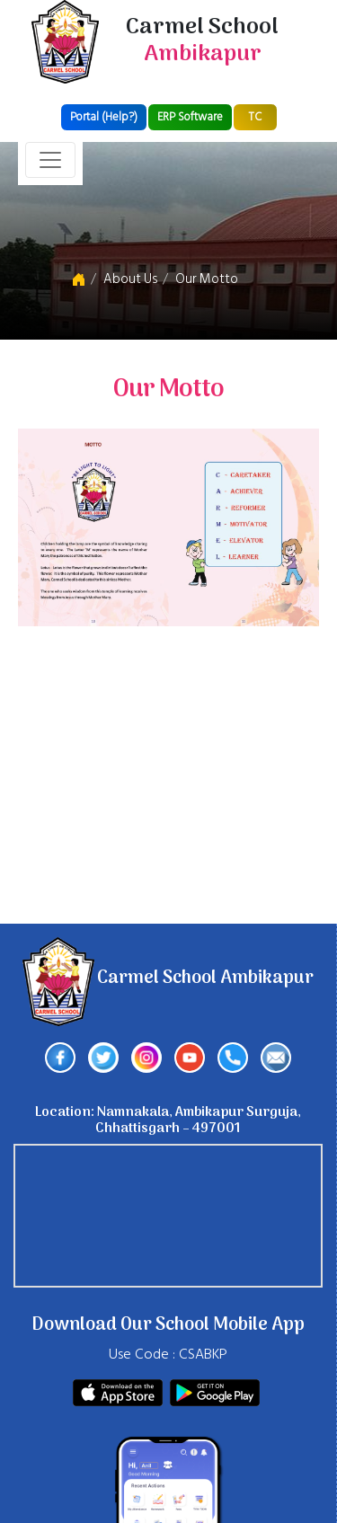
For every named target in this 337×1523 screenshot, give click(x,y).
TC (255, 117)
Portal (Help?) (103, 117)
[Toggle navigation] (50, 160)
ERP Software (190, 117)
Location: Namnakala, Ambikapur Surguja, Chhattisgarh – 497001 (168, 1120)
